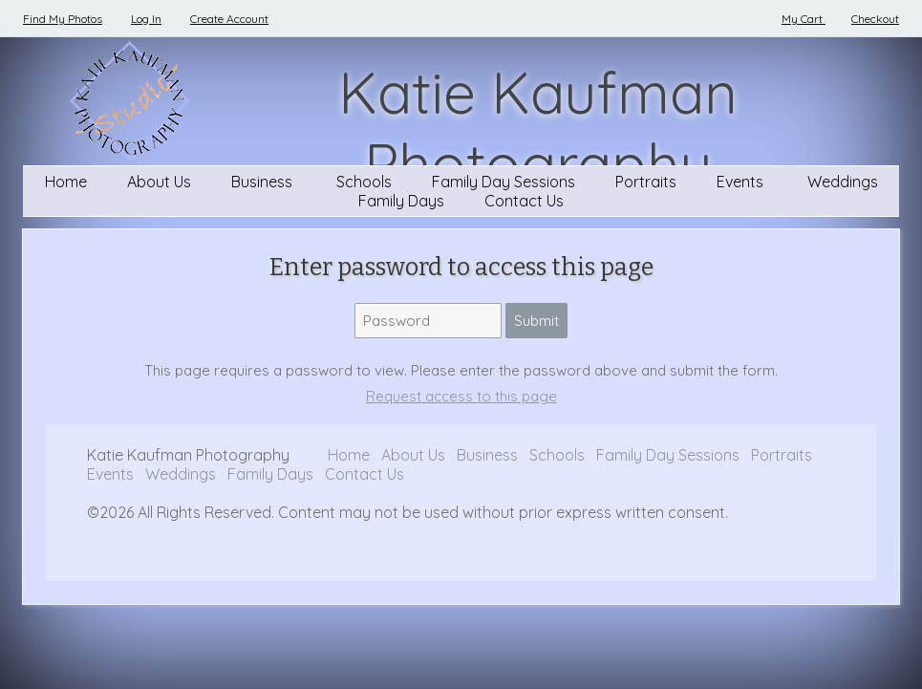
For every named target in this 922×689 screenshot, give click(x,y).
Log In (146, 18)
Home (66, 181)
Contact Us (524, 200)
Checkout (875, 18)
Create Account (229, 18)
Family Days (401, 200)
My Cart (804, 18)
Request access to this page (461, 396)
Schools (364, 181)
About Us (159, 181)
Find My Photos (62, 18)
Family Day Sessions (503, 181)
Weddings (842, 181)
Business (263, 181)
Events (742, 181)
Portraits (645, 181)
